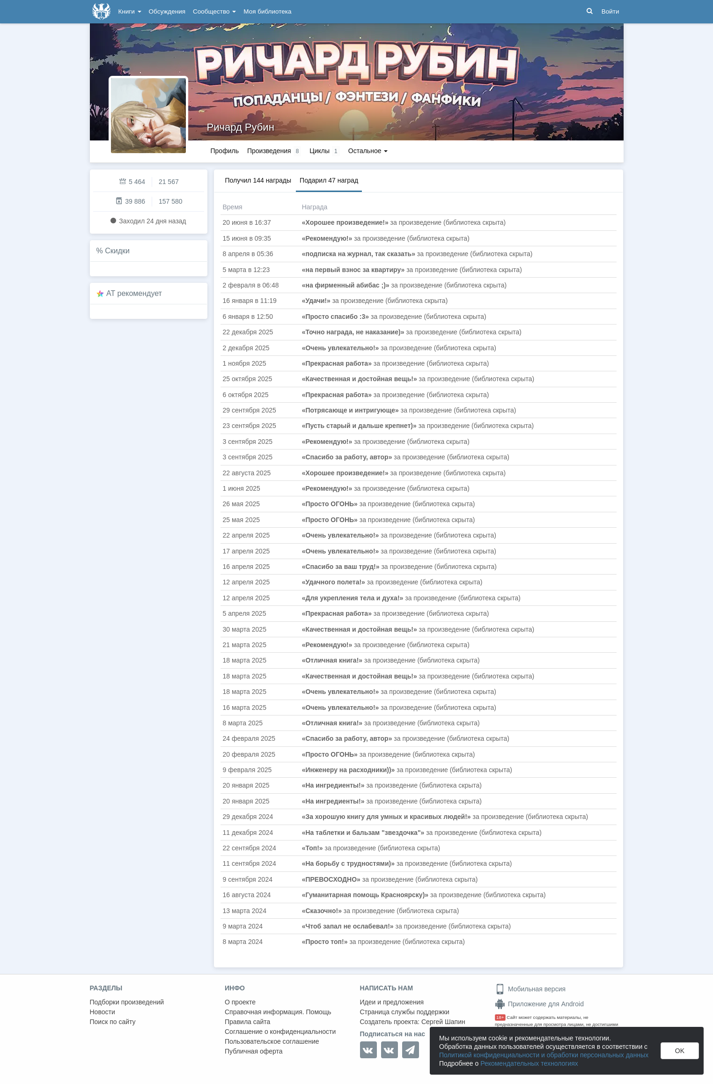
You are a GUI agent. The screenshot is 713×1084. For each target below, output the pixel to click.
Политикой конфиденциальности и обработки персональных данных (543, 1055)
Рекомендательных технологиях (529, 1063)
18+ (500, 1017)
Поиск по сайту (113, 1021)
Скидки (117, 251)
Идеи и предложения (392, 1002)
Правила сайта (247, 1021)
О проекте (240, 1002)
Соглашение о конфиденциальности (280, 1031)
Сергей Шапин (443, 1021)
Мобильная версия (530, 989)
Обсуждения (167, 11)
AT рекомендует (134, 293)
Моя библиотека (267, 11)
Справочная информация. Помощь (278, 1012)
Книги (129, 11)
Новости (102, 1012)
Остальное (368, 151)
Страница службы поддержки (404, 1012)
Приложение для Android (539, 1004)
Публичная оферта (254, 1051)
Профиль (225, 151)
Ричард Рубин (240, 127)
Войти (610, 11)
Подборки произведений (127, 1002)
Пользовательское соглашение (272, 1041)
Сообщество (214, 11)
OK (679, 1051)
